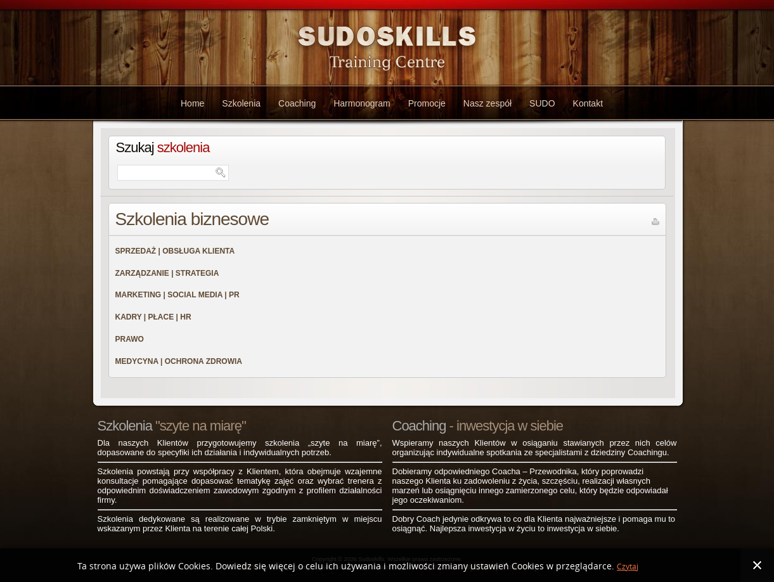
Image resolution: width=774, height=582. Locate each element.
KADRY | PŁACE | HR (153, 317)
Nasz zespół (487, 103)
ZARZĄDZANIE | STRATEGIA (167, 273)
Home (192, 103)
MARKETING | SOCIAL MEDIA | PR (177, 294)
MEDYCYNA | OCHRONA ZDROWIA (178, 361)
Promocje (427, 103)
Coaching (297, 103)
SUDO (542, 103)
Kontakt (588, 103)
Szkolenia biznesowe (192, 219)
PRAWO (129, 339)
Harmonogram (361, 103)
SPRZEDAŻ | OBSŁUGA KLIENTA (175, 251)
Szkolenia (241, 103)
